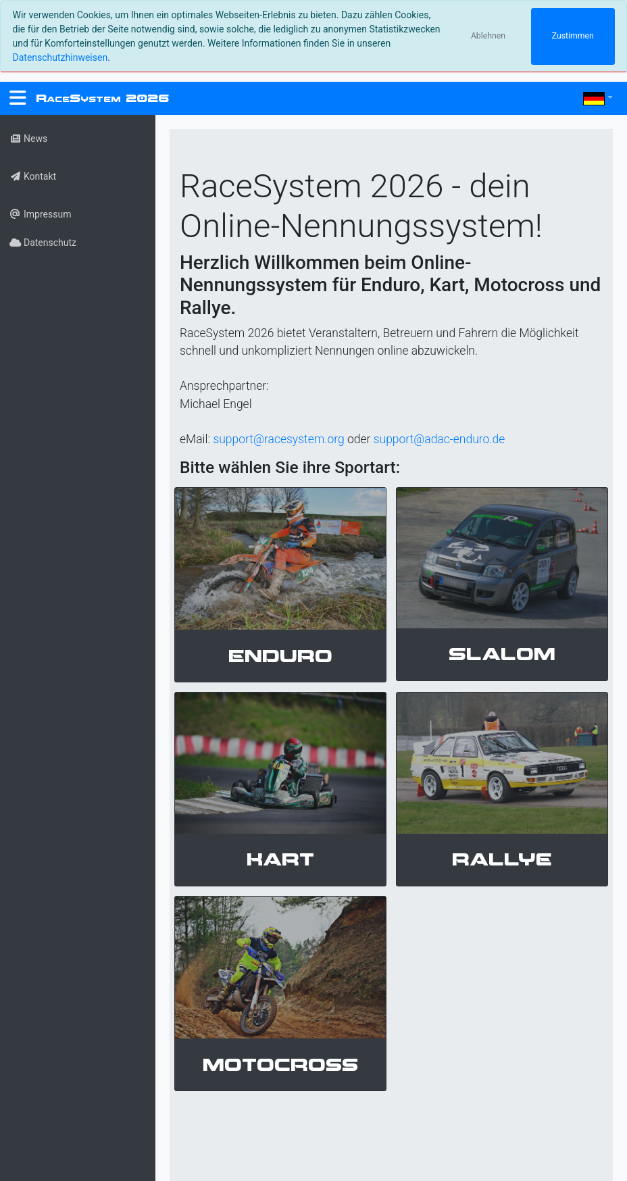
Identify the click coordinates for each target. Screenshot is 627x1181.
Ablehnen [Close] (488, 36)
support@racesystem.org (278, 439)
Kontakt (32, 176)
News (28, 138)
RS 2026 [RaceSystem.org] (102, 98)
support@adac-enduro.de (439, 439)
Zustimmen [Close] (573, 36)
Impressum (40, 214)
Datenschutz (42, 242)
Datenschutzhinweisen (60, 57)
